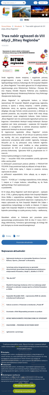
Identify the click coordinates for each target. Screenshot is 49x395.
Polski (44, 3)
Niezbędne (6, 354)
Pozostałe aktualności (24, 242)
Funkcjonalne (7, 366)
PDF (18, 236)
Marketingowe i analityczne (11, 376)
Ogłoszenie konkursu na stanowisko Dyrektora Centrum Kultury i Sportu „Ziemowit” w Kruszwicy (26, 259)
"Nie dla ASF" (11, 278)
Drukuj (8, 236)
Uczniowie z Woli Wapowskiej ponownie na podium (24, 312)
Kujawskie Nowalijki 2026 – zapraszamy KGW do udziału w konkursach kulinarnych (26, 297)
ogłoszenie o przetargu (14, 332)
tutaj (17, 348)
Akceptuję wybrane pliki (24, 387)
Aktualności (18, 26)
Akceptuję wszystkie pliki (24, 392)
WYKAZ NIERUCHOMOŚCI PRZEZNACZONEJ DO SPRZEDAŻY (26, 318)
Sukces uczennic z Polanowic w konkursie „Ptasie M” (25, 305)
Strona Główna (6, 26)
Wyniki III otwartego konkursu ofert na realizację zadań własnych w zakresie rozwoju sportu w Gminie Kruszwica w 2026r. (26, 287)
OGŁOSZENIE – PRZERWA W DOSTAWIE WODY (22, 325)
